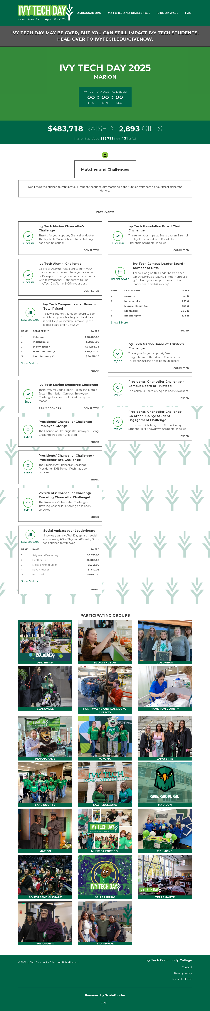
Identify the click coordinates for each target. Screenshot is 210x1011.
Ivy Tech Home (182, 979)
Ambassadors (89, 13)
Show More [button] (29, 363)
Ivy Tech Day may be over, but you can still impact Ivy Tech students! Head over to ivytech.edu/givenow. (105, 36)
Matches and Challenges (129, 13)
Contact (187, 967)
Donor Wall (167, 13)
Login (104, 1002)
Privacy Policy (183, 973)
